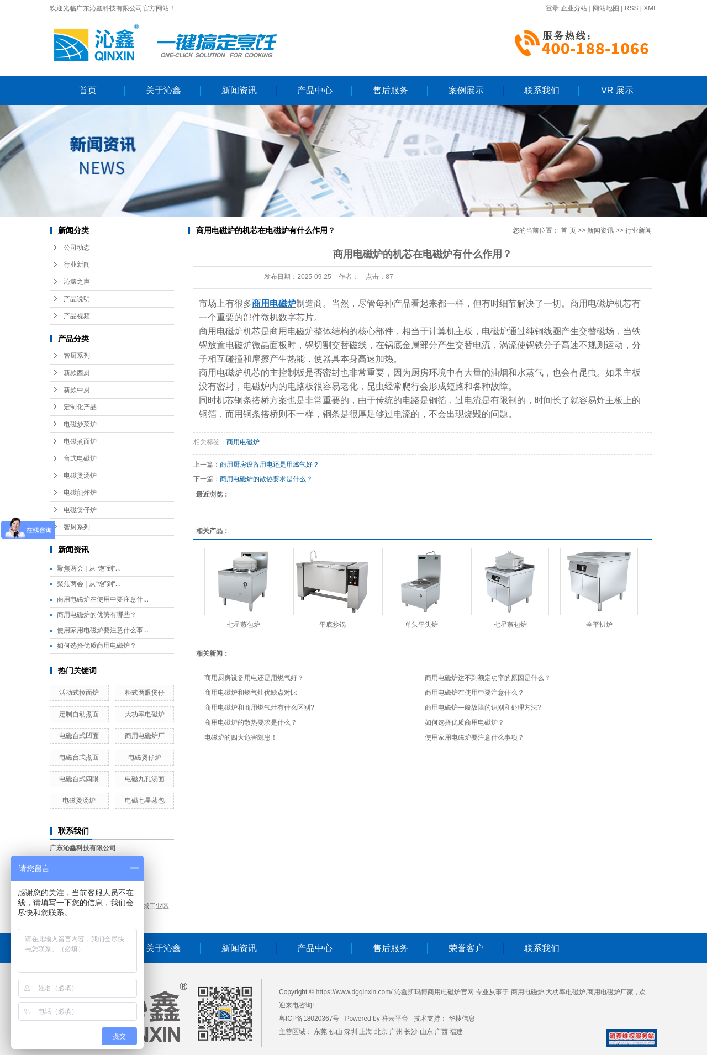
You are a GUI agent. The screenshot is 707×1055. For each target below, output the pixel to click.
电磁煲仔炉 (80, 510)
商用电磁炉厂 (145, 736)
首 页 (568, 230)
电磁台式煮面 (79, 757)
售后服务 (390, 90)
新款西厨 (77, 373)
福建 (456, 1032)
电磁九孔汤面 (145, 779)
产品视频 (77, 316)
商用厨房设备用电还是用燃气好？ (269, 464)
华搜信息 (462, 1018)
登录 (552, 8)
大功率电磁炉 (145, 714)
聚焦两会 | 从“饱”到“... (89, 568)
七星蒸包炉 (243, 625)
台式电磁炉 (80, 458)
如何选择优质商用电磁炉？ (96, 646)
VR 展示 (617, 90)
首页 (88, 90)
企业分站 (574, 8)
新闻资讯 (239, 90)
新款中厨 (77, 390)
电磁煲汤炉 (80, 475)
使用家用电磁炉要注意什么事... (103, 630)
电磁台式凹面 (79, 736)
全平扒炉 (599, 625)
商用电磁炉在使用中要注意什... (103, 599)
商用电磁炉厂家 (610, 992)
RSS (632, 8)
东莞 (320, 1032)
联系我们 (542, 90)
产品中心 (315, 90)
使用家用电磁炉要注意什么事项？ (474, 737)
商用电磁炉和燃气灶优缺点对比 (250, 693)
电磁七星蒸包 (145, 800)
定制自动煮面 (79, 714)
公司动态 (77, 247)
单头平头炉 (421, 625)
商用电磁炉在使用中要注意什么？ (474, 693)
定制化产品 (80, 407)
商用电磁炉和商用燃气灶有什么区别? (259, 707)
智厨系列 (77, 356)
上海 (365, 1032)
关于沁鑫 (163, 90)
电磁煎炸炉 (80, 493)
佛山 (335, 1032)
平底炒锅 (332, 625)
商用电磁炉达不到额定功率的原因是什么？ (488, 678)
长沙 (411, 1032)
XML (650, 8)
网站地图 (606, 8)
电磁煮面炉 (80, 441)
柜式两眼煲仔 (145, 693)
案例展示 (466, 90)
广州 (396, 1032)
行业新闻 (77, 264)
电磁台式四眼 (79, 779)
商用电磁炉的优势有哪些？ (96, 615)
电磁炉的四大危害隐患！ (240, 737)
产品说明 (77, 299)
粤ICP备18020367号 (309, 1018)
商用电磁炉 (243, 442)
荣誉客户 (466, 948)
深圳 (350, 1032)
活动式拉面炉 (79, 693)
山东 (426, 1032)
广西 (441, 1032)
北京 (381, 1032)
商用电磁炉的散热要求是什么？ (266, 479)
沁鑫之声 (77, 282)
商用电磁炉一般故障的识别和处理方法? (483, 707)
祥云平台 (395, 1018)
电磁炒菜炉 (80, 424)
